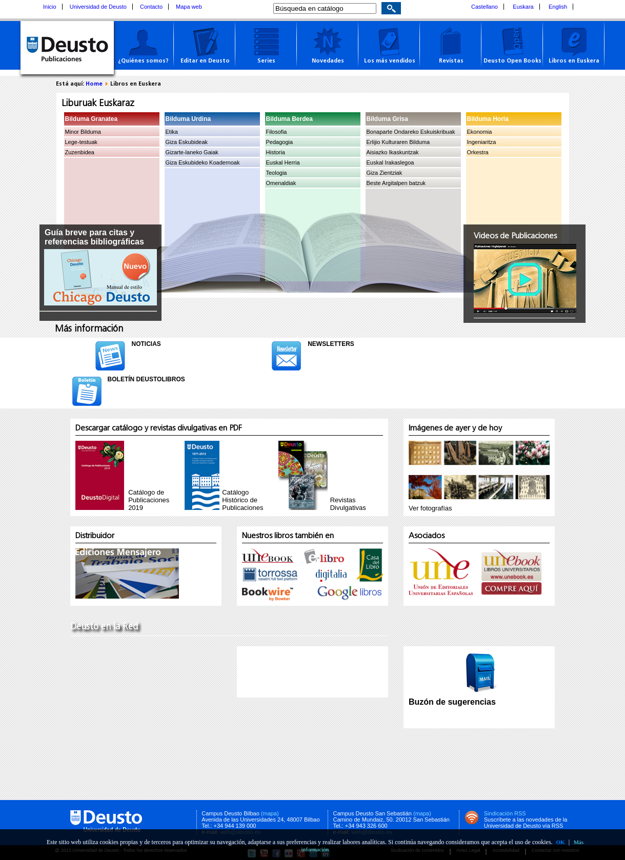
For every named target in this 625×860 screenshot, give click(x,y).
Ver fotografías (430, 508)
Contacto (151, 7)
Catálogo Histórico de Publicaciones (242, 499)
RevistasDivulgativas (348, 503)
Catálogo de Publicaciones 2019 (148, 499)
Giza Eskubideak (187, 142)
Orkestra (478, 152)
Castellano (484, 7)
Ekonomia (479, 132)
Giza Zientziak (384, 173)
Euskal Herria (283, 162)
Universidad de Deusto (98, 7)
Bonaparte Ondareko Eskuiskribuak (411, 132)
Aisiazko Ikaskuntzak (393, 152)
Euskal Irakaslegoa (390, 162)
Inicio (49, 7)
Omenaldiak (281, 183)
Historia (275, 152)
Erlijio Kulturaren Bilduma (398, 142)
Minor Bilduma (83, 132)
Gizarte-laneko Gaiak (192, 152)
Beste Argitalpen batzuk (396, 183)
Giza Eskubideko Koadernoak (203, 162)
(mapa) (270, 813)
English (558, 7)
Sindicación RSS (505, 813)
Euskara (523, 7)
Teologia (276, 173)
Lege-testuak (81, 142)
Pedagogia (279, 142)
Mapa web (189, 7)
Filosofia (276, 132)
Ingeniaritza (481, 142)
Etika (172, 132)
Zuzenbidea (80, 152)
